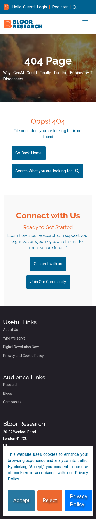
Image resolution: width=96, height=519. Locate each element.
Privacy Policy (78, 500)
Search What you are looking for (47, 170)
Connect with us (48, 263)
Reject (49, 500)
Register (60, 7)
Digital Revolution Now (21, 347)
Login (42, 7)
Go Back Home (28, 153)
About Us (10, 329)
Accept (21, 500)
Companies (12, 402)
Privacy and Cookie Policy (23, 355)
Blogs (7, 393)
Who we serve (14, 338)
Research (10, 384)
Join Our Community (48, 281)
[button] (75, 9)
